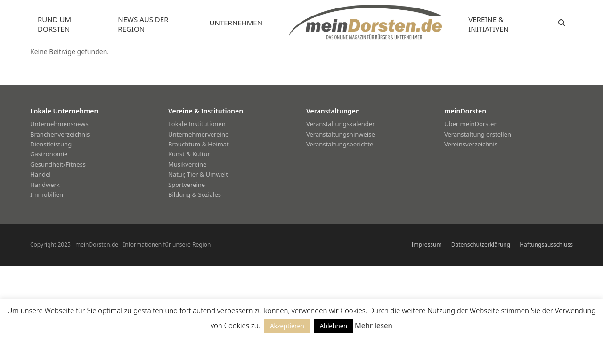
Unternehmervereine (198, 134)
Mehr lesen (373, 325)
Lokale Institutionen (197, 124)
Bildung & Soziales (194, 194)
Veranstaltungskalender (340, 124)
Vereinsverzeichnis (470, 144)
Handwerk (45, 184)
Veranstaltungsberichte (339, 144)
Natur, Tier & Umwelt (198, 174)
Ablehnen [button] (333, 326)
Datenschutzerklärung (480, 245)
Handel (40, 174)
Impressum (426, 245)
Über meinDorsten (470, 124)
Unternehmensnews (59, 124)
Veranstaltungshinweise (340, 134)
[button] (562, 23)
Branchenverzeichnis (60, 134)
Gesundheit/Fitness (58, 164)
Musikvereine (187, 164)
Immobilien (46, 194)
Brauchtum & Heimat (198, 144)
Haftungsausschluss (546, 245)
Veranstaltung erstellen (477, 134)
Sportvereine (186, 184)
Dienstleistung (51, 144)
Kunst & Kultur (189, 154)
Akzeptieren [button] (287, 326)
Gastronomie (48, 154)
